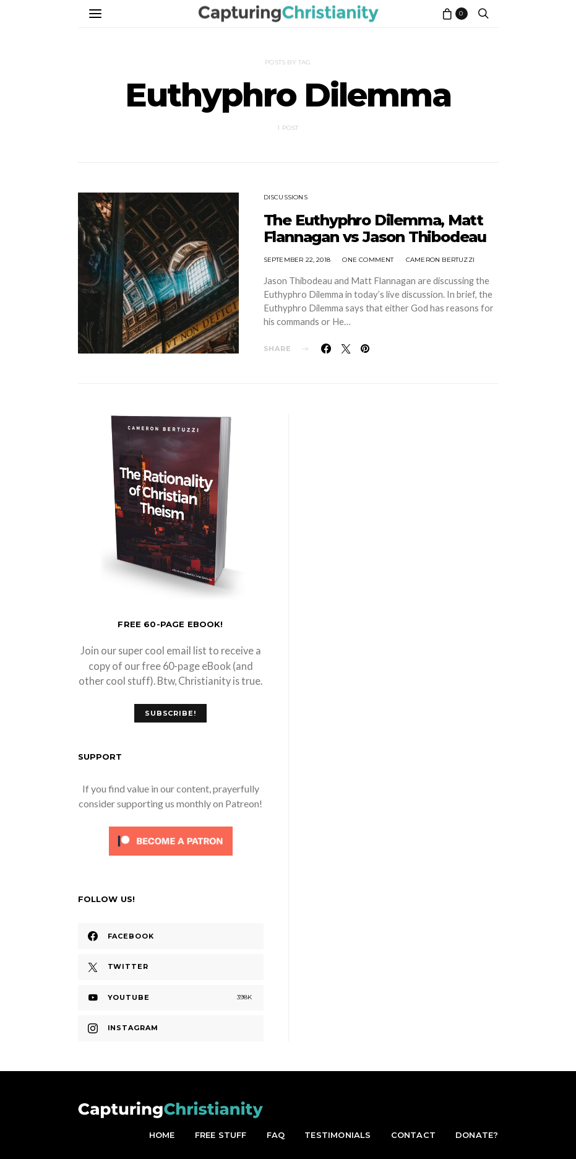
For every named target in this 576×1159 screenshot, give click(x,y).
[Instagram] (171, 1028)
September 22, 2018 (297, 260)
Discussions (285, 197)
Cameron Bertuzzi (440, 260)
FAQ (276, 1135)
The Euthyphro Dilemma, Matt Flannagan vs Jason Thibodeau (375, 228)
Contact (413, 1135)
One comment (367, 260)
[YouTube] (171, 998)
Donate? (476, 1135)
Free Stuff (221, 1135)
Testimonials (337, 1135)
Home (162, 1135)
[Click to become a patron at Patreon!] (171, 839)
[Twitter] (171, 967)
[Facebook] (171, 936)
